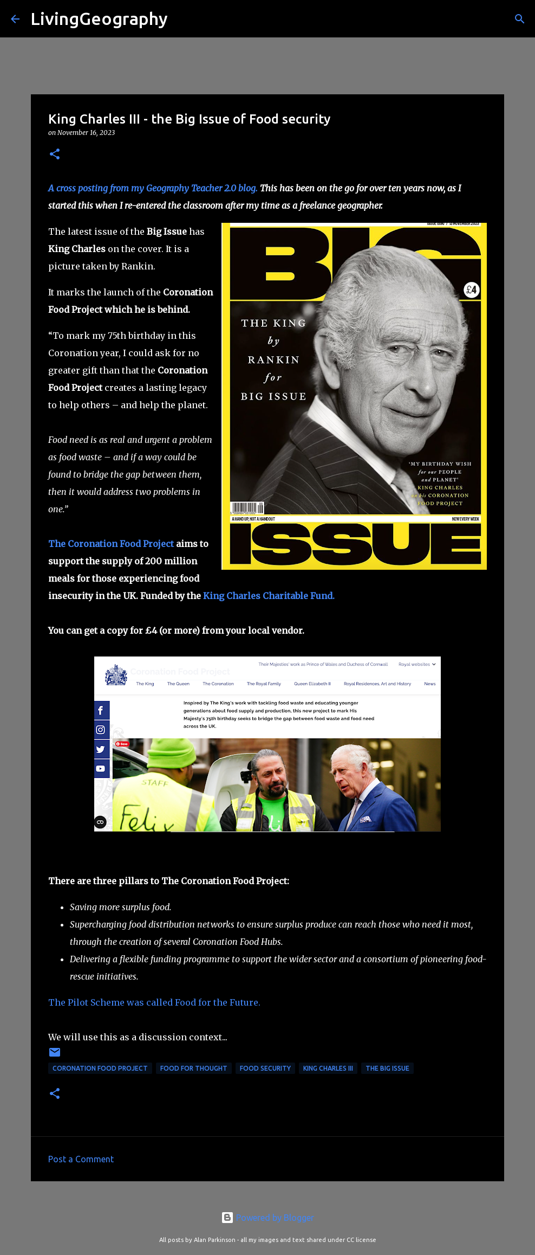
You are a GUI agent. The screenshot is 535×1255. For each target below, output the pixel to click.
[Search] (183, 19)
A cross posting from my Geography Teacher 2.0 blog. (153, 188)
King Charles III (328, 1068)
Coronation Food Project (100, 1068)
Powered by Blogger (267, 1217)
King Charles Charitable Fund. (269, 595)
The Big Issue (387, 1068)
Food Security (265, 1068)
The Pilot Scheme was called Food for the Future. (154, 1002)
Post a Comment (81, 1159)
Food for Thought (193, 1068)
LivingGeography (99, 18)
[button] (54, 154)
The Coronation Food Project (111, 543)
